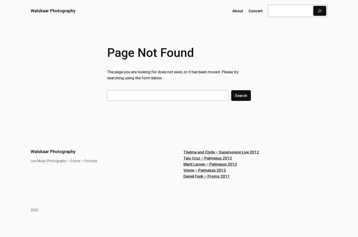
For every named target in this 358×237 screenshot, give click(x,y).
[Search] (319, 11)
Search (241, 95)
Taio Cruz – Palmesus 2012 (207, 158)
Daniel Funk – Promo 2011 (206, 176)
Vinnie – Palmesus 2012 (204, 170)
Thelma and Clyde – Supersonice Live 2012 (221, 152)
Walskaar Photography (53, 10)
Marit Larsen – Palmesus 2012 (210, 164)
